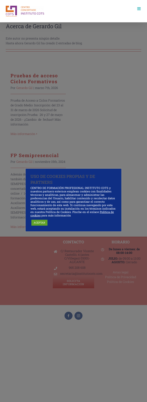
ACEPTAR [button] (39, 222)
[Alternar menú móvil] (139, 9)
